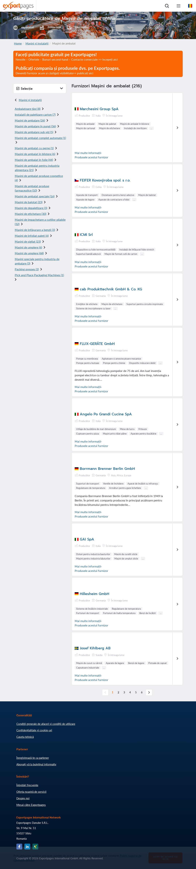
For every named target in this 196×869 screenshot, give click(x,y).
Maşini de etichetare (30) (30, 213)
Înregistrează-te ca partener (32, 757)
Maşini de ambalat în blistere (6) (35, 154)
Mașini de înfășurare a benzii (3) (35, 229)
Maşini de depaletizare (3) (31, 208)
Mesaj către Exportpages (31, 804)
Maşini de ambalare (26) (30, 120)
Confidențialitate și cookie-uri (34, 730)
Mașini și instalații (37, 43)
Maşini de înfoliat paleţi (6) (32, 235)
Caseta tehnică (25, 736)
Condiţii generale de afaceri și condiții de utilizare (45, 723)
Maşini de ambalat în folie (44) (34, 159)
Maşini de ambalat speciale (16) (34, 196)
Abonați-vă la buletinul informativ (36, 764)
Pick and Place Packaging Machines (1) (39, 275)
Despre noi (23, 798)
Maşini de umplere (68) (29, 253)
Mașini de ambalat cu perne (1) (34, 148)
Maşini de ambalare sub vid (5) (34, 132)
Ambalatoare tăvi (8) (27, 108)
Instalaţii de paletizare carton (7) (35, 114)
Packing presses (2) (27, 269)
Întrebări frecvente (27, 785)
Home (18, 43)
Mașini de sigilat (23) (28, 241)
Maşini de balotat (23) (28, 202)
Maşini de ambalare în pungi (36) (35, 126)
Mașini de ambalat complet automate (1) (40, 138)
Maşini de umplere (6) (28, 247)
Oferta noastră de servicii (31, 791)
